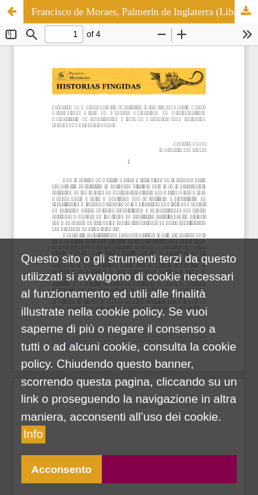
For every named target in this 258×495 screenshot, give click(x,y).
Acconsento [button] (62, 469)
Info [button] (33, 434)
